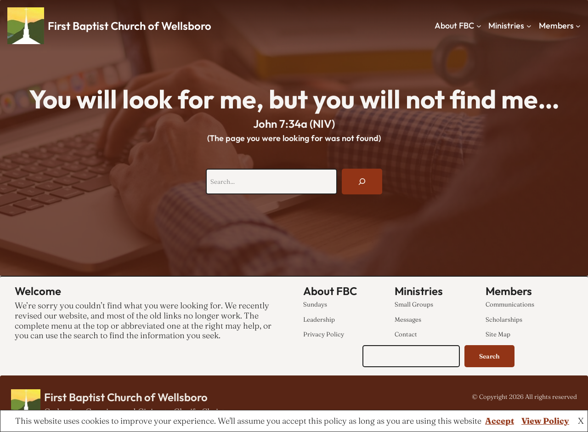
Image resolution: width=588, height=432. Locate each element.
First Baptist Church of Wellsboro (129, 26)
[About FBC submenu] (478, 25)
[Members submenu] (578, 25)
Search (489, 356)
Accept (499, 420)
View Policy (545, 420)
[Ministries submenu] (528, 25)
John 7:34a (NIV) (294, 124)
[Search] (362, 181)
